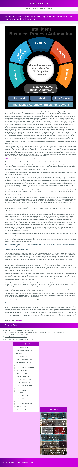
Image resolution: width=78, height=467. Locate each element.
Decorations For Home (24, 401)
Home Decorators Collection (22, 391)
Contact (49, 9)
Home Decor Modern (23, 395)
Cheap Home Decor (22, 376)
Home (28, 9)
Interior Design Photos (24, 365)
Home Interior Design (23, 379)
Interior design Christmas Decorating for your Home (19, 339)
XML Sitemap (29, 462)
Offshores (12, 299)
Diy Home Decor (21, 409)
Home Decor (20, 398)
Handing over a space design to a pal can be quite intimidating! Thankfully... (52, 452)
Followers (19, 353)
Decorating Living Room (24, 359)
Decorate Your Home (23, 406)
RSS (23, 462)
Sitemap (42, 9)
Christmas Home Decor (24, 350)
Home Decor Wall (22, 356)
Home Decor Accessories (24, 404)
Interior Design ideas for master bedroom (16, 337)
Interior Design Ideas (23, 388)
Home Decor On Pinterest (25, 368)
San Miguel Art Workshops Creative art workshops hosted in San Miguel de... (52, 416)
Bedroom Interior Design (24, 362)
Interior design (39, 3)
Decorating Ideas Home (24, 385)
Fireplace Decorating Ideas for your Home (16, 334)
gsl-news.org (19, 320)
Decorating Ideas (22, 373)
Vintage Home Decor (23, 370)
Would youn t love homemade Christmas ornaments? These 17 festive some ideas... (52, 430)
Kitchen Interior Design (24, 382)
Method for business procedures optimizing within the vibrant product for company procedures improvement (34, 332)
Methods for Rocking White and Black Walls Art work (19, 330)
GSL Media (7, 158)
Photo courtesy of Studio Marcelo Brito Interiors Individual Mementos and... (52, 423)
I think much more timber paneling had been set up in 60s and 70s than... (52, 445)
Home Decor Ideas (22, 347)
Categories (35, 9)
